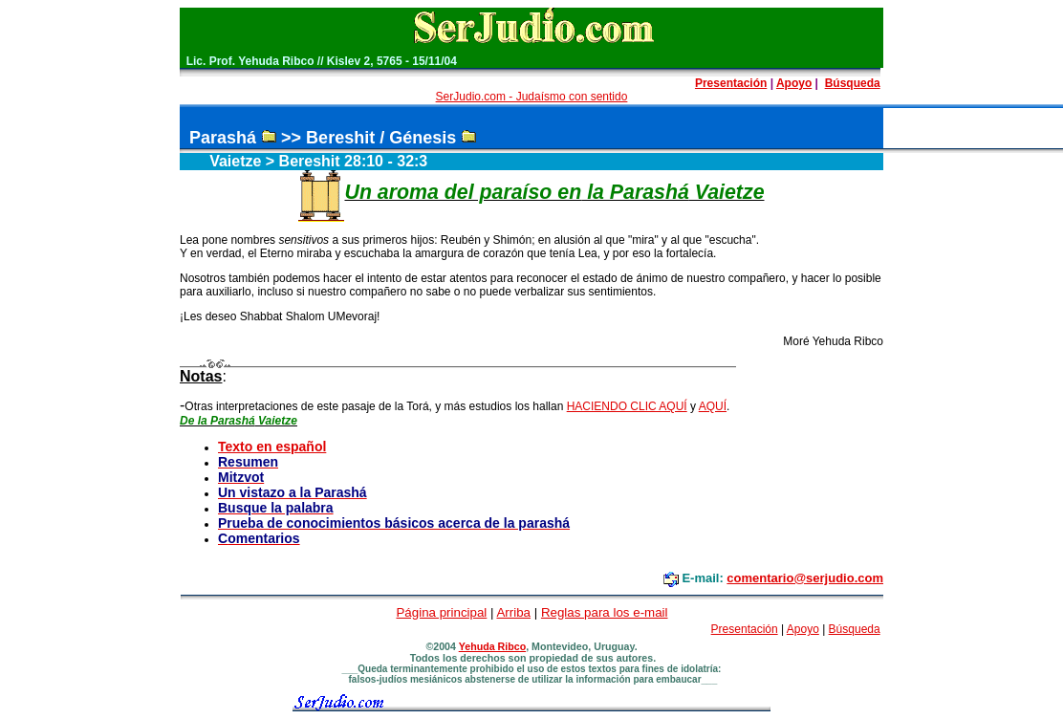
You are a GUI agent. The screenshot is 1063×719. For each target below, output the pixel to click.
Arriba (513, 612)
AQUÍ (713, 406)
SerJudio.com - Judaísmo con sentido (532, 96)
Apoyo (794, 83)
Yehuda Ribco (492, 646)
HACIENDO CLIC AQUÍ (627, 406)
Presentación (731, 83)
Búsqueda (852, 83)
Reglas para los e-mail (604, 612)
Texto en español (272, 446)
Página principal (441, 612)
